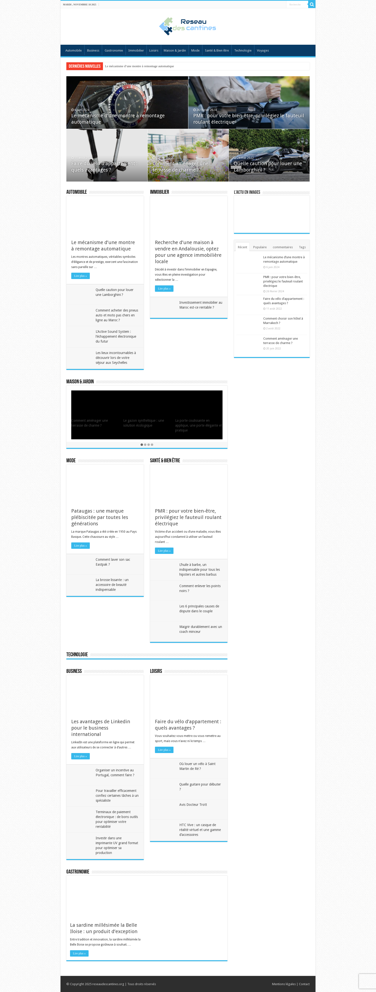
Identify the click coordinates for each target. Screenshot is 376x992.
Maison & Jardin (175, 50)
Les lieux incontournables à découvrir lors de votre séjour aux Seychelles (116, 358)
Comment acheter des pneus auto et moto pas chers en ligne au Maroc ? (117, 315)
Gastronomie (114, 50)
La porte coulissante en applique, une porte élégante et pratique (198, 425)
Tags (302, 247)
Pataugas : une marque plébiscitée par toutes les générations (99, 517)
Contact (304, 984)
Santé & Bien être (217, 50)
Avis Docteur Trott (193, 805)
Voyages (263, 50)
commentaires (283, 247)
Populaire (260, 247)
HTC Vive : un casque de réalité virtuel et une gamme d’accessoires (200, 830)
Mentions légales (284, 984)
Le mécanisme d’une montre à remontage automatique (139, 66)
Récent (242, 247)
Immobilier (136, 50)
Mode (195, 50)
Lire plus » (80, 276)
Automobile (73, 50)
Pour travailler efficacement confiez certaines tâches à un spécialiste (117, 795)
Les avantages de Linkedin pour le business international (100, 728)
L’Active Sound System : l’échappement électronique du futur (116, 336)
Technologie (243, 50)
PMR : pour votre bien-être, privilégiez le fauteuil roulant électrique (188, 517)
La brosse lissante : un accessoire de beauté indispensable (112, 585)
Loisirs (153, 50)
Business (93, 50)
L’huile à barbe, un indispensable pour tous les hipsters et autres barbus (199, 569)
